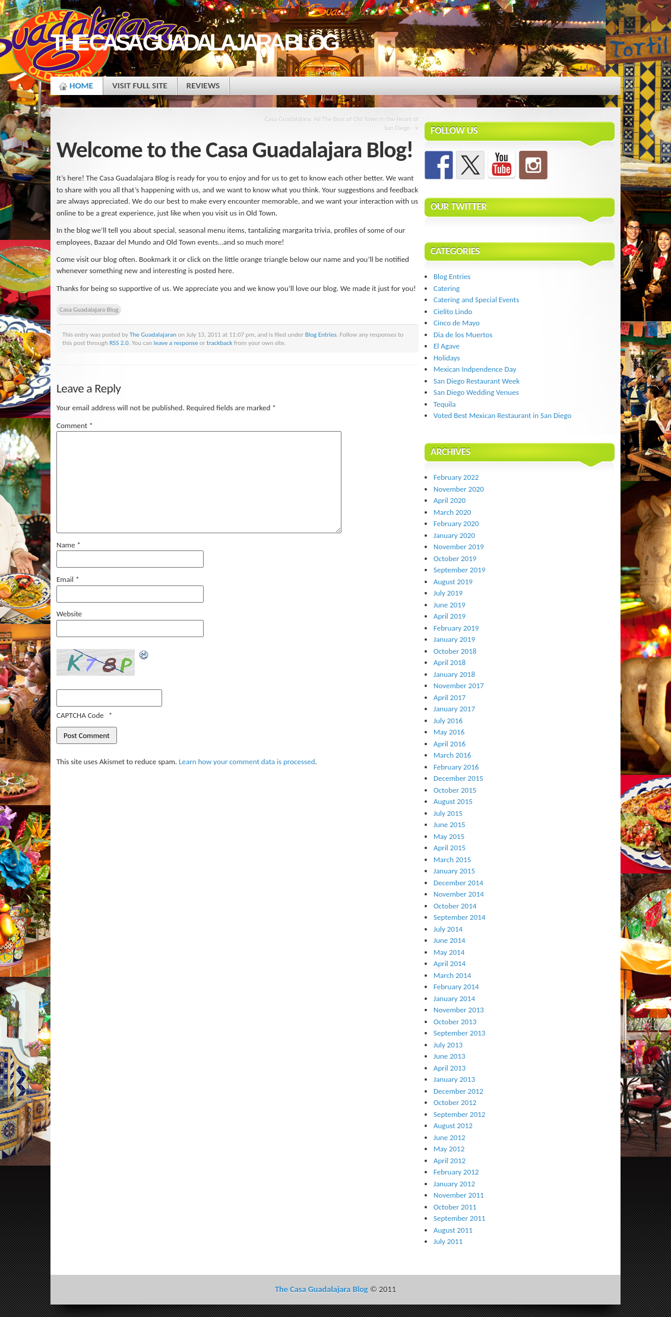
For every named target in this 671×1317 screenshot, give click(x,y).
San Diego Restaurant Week (476, 380)
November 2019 (458, 546)
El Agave (446, 345)
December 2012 (458, 1091)
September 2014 (459, 917)
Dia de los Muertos (462, 334)
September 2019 (459, 569)
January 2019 (454, 639)
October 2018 (454, 651)
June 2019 (449, 604)
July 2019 (448, 592)
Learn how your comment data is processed (247, 761)
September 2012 (459, 1114)
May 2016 (448, 731)
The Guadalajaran (152, 334)
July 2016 (448, 720)
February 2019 (456, 627)
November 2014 (458, 893)
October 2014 (454, 905)
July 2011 (448, 1241)
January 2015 (454, 870)
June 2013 (449, 1056)
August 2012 (453, 1125)
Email (67, 579)
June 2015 (449, 824)
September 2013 (459, 1032)
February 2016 (456, 766)
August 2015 (453, 801)
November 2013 (458, 1009)
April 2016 (449, 743)
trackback (219, 342)
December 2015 (458, 778)
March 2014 (452, 975)
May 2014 (448, 952)
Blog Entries (321, 334)
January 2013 (454, 1079)
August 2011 (453, 1230)
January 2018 (454, 674)
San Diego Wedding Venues (476, 392)
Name (68, 544)
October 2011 (454, 1206)
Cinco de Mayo (456, 322)
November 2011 (458, 1195)
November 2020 (458, 489)
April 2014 (449, 963)
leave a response (176, 342)
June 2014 (449, 940)
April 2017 (449, 697)
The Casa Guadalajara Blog (193, 42)
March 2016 (452, 755)
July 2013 (448, 1044)
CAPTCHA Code (80, 715)
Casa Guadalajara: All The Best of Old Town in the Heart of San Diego (342, 123)
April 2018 (449, 662)
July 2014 (448, 929)
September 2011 (459, 1218)
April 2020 (449, 500)
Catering (446, 288)
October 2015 (454, 790)
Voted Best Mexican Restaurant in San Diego (502, 415)
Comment (74, 425)
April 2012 (449, 1160)
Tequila (444, 404)
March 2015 (452, 859)
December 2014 (458, 882)
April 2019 (449, 616)
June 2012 (449, 1137)
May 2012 (448, 1148)
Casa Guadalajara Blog (88, 309)
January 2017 (454, 708)
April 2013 (449, 1067)
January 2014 (454, 998)
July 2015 (448, 813)
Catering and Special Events (476, 299)
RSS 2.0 (119, 342)
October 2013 (454, 1021)
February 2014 (456, 986)
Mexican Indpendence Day (474, 369)
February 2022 (456, 477)
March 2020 (452, 512)
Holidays (446, 357)
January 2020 (454, 535)
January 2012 (454, 1183)
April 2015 (449, 847)
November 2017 (458, 685)
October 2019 (454, 558)
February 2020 (456, 523)
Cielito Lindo (452, 311)
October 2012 (454, 1102)
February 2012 (456, 1171)
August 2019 (453, 581)
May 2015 (448, 836)
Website (69, 613)
